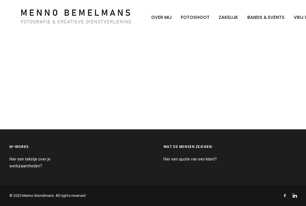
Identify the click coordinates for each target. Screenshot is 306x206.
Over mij (152, 17)
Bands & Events (256, 17)
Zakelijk (219, 17)
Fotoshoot (186, 17)
